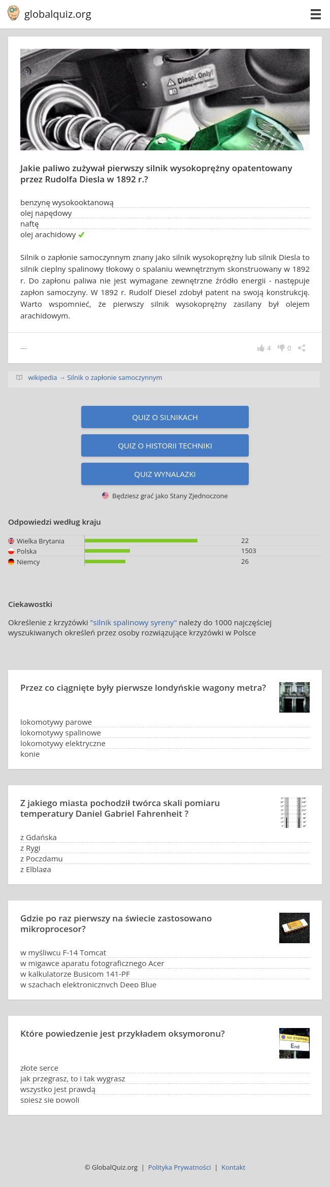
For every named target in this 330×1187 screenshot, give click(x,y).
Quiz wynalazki (165, 474)
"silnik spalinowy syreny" (133, 622)
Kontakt (233, 1167)
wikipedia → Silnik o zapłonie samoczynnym (95, 377)
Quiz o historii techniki (165, 445)
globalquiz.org (57, 14)
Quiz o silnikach (165, 417)
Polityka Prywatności (179, 1167)
